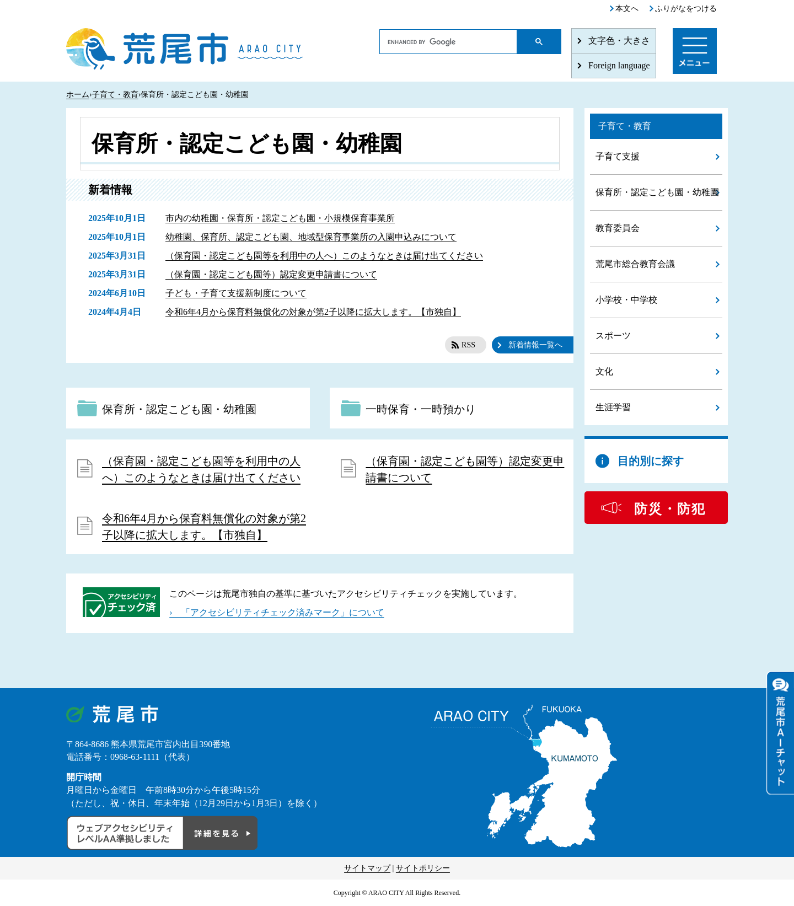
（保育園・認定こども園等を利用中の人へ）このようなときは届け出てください (324, 255)
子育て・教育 (115, 94)
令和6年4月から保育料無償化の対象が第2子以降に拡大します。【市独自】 (313, 312)
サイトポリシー (423, 868)
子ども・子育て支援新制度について (236, 293)
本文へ (627, 8)
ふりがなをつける (686, 8)
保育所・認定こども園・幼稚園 (179, 409)
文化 (604, 371)
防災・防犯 (670, 509)
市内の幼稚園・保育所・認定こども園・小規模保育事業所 (280, 218)
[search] (448, 42)
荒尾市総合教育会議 (635, 264)
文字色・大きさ (619, 40)
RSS (468, 345)
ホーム (77, 94)
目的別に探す (651, 461)
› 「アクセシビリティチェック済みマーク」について (276, 612)
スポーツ (613, 335)
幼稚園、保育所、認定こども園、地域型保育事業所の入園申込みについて (311, 237)
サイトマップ (367, 868)
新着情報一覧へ (535, 345)
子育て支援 (618, 156)
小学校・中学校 (626, 299)
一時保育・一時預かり (421, 409)
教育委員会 (618, 228)
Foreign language (619, 65)
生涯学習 (613, 407)
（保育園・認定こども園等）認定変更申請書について (271, 274)
